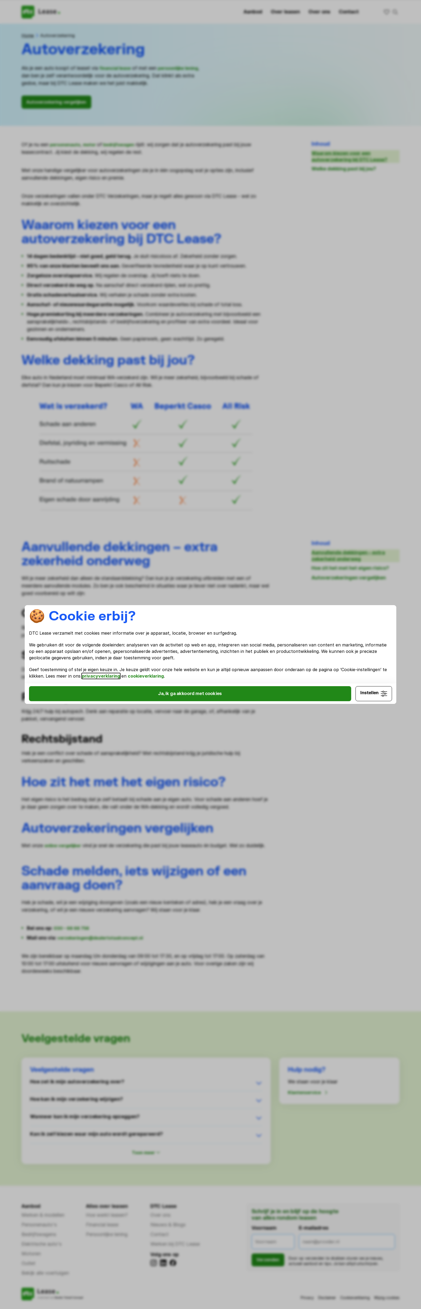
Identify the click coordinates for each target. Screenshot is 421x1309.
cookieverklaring (119, 681)
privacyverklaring (304, 675)
